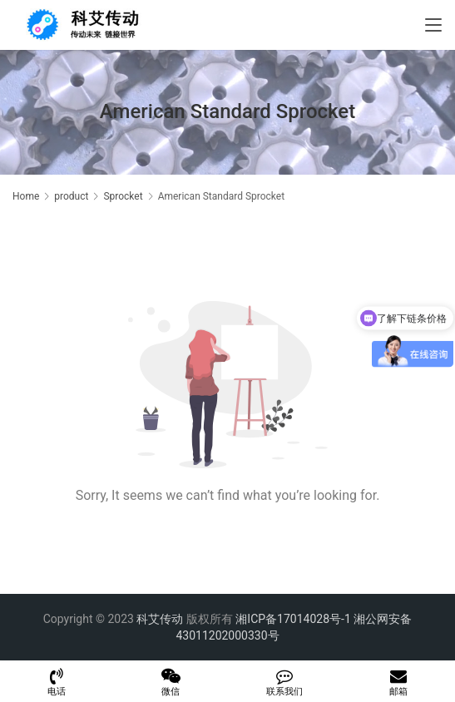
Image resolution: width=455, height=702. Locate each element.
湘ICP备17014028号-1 (292, 618)
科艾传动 (159, 618)
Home (25, 196)
